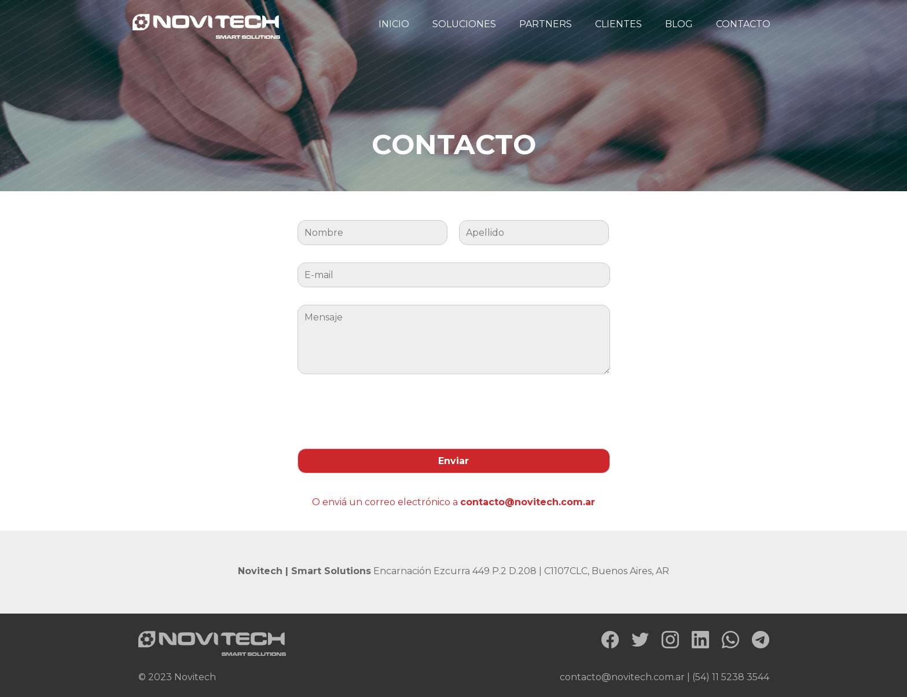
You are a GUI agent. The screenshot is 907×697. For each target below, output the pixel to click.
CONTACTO (743, 24)
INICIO (394, 24)
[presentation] (385, 408)
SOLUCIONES (464, 24)
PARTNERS (545, 24)
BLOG (679, 24)
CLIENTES (618, 24)
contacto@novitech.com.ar (527, 502)
